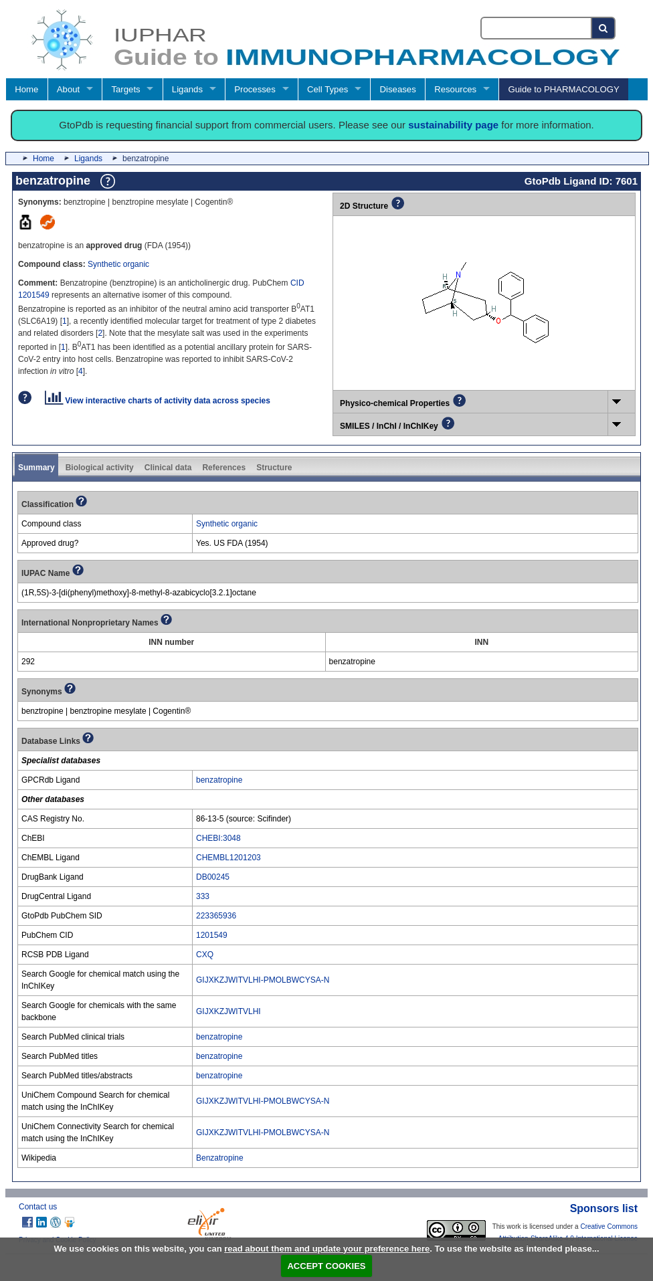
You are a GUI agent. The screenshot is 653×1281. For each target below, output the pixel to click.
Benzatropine (220, 1158)
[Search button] (604, 28)
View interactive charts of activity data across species (157, 400)
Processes (255, 89)
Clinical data (168, 467)
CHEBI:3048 (218, 838)
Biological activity (100, 467)
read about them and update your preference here (327, 1249)
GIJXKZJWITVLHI (228, 1011)
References (224, 467)
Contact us (38, 1206)
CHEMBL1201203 (228, 857)
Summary (36, 467)
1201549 (211, 935)
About (68, 89)
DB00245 (212, 877)
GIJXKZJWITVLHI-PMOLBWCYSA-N (262, 980)
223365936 (216, 915)
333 (202, 896)
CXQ (204, 954)
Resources (455, 89)
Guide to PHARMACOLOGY (563, 89)
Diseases (398, 89)
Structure (274, 467)
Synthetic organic (118, 264)
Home (26, 89)
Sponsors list (604, 1208)
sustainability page (453, 124)
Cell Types (327, 89)
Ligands (187, 89)
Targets (125, 89)
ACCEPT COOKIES (326, 1266)
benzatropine (219, 780)
